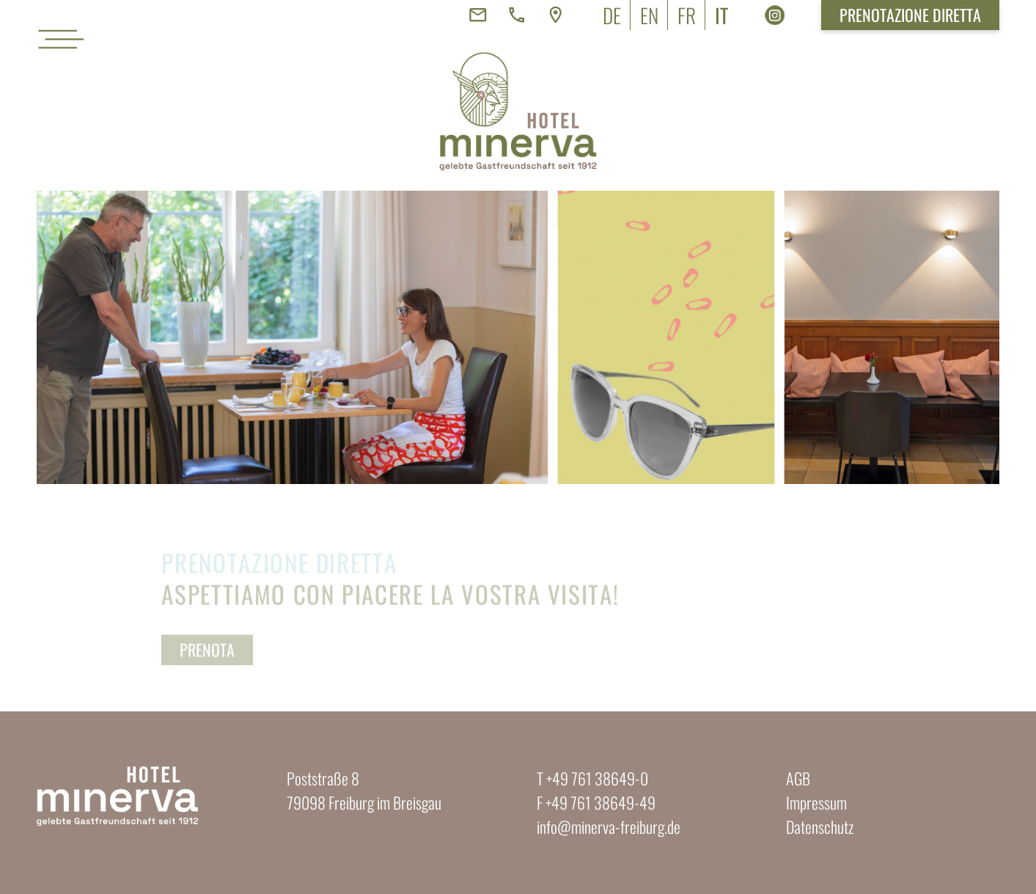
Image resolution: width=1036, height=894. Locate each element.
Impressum (816, 802)
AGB (798, 778)
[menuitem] (612, 15)
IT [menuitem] (721, 15)
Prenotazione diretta (910, 14)
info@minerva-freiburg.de (608, 826)
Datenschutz (819, 826)
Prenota (207, 662)
